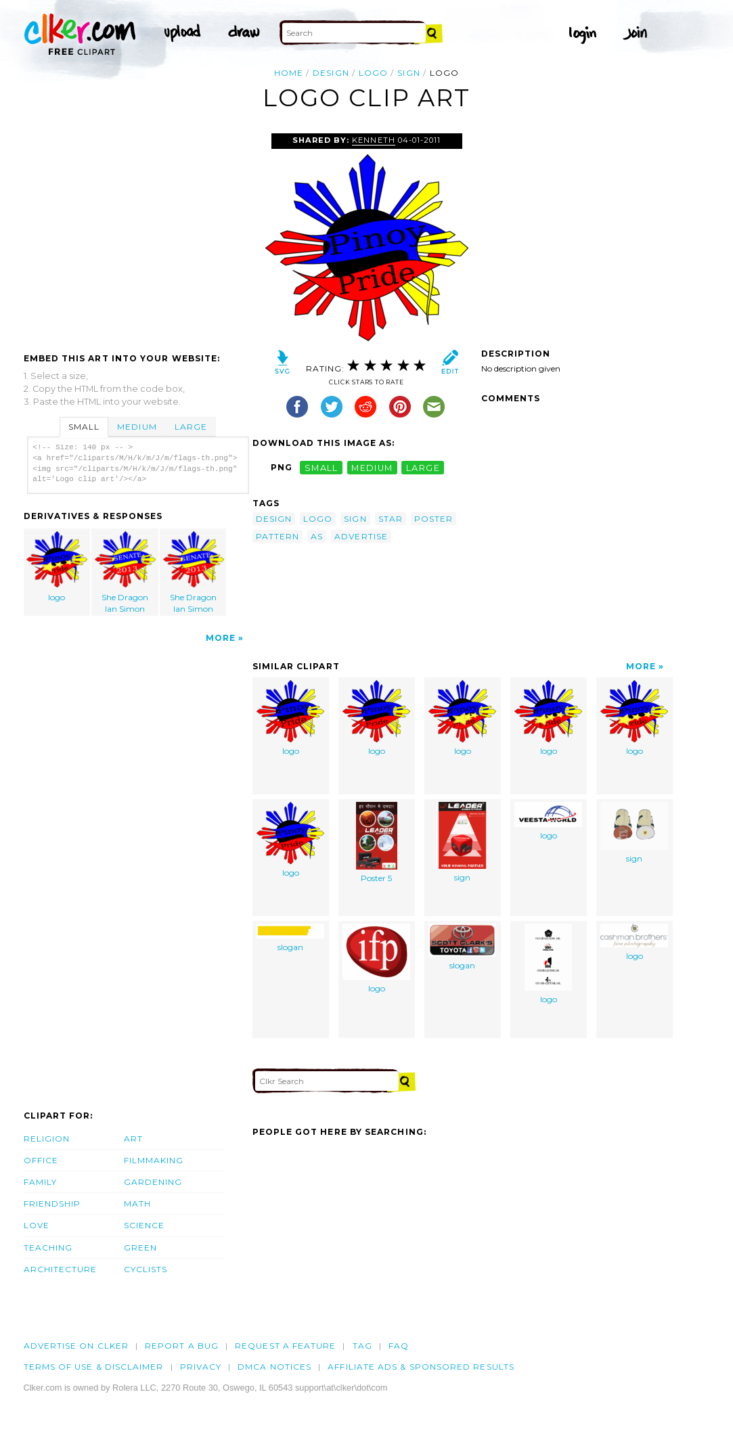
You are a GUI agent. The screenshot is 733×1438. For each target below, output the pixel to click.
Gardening (153, 1182)
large (423, 467)
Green (140, 1247)
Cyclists (146, 1269)
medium (372, 467)
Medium (136, 427)
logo (373, 73)
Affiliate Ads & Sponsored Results (421, 1367)
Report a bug (182, 1346)
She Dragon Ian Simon (125, 572)
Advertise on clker (76, 1346)
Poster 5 (376, 842)
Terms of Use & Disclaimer (94, 1367)
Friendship (52, 1203)
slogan (290, 938)
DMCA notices (274, 1367)
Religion (47, 1138)
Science (144, 1225)
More (221, 638)
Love (36, 1225)
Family (40, 1182)
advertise (361, 536)
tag (362, 1346)
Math (137, 1203)
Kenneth (373, 140)
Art (133, 1138)
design (331, 73)
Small (83, 427)
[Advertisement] (137, 235)
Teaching (48, 1247)
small (321, 467)
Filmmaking (154, 1160)
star (390, 519)
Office (41, 1160)
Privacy (201, 1367)
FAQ (398, 1346)
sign (408, 73)
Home (288, 73)
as (317, 536)
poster (433, 519)
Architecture (60, 1269)
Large (191, 427)
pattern (278, 536)
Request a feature (285, 1346)
